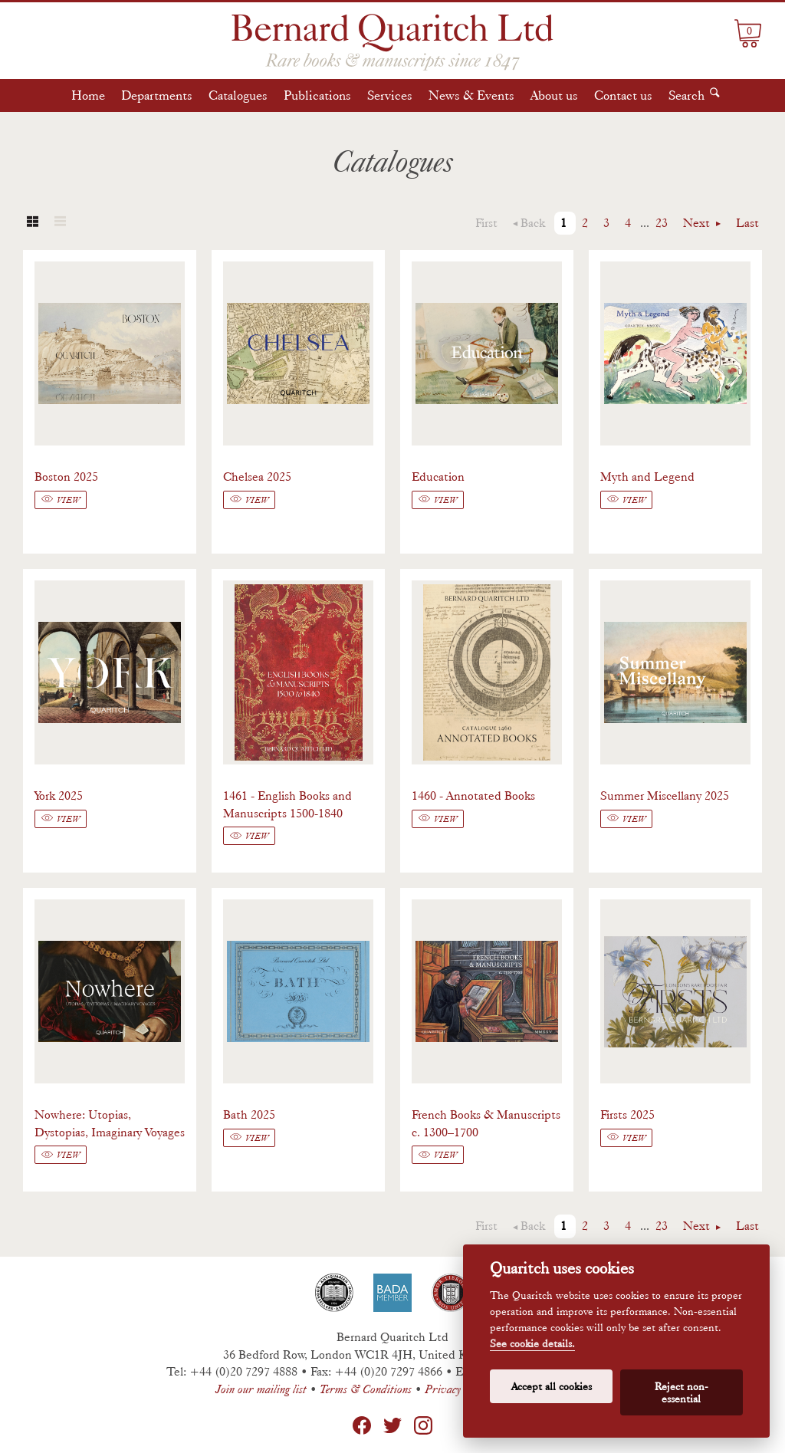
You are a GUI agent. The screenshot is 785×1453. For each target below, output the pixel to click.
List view (60, 223)
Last (747, 222)
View (68, 500)
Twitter (392, 1425)
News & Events (471, 95)
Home (88, 95)
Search (686, 95)
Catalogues (238, 95)
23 (661, 222)
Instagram (423, 1425)
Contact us (623, 95)
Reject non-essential (681, 1392)
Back (533, 222)
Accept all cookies (551, 1386)
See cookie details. (532, 1343)
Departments (156, 95)
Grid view (32, 223)
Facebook (362, 1425)
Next (698, 222)
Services (389, 95)
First (486, 222)
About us (554, 95)
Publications (317, 95)
